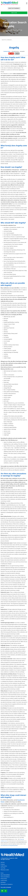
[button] (26, 3)
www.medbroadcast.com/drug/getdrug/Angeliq (9, 845)
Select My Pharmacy (14, 8)
